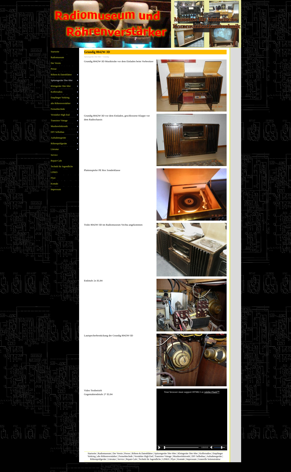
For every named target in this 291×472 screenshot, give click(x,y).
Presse (127, 453)
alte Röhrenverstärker (107, 456)
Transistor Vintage (163, 456)
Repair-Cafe (131, 459)
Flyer (173, 459)
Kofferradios (205, 453)
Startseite (92, 453)
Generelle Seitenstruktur (209, 459)
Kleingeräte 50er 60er (188, 453)
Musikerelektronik (181, 456)
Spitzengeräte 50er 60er (165, 453)
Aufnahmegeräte (214, 456)
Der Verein (118, 453)
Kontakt (181, 459)
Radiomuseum (104, 453)
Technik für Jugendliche (150, 459)
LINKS (165, 459)
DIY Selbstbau (198, 456)
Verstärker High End (143, 456)
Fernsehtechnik (126, 456)
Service (121, 459)
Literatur (112, 459)
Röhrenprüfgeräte (98, 459)
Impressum (191, 459)
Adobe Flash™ (212, 391)
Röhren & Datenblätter (142, 453)
